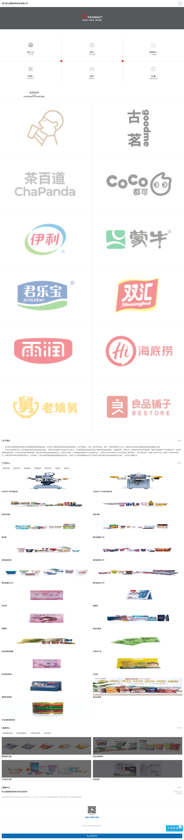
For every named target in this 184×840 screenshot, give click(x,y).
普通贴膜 (37, 468)
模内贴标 (27, 468)
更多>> (179, 440)
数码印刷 (48, 468)
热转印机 (16, 468)
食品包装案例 (21, 733)
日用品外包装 (35, 733)
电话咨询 (92, 836)
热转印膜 (6, 468)
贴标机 (66, 468)
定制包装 (47, 733)
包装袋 (57, 468)
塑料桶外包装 (8, 733)
